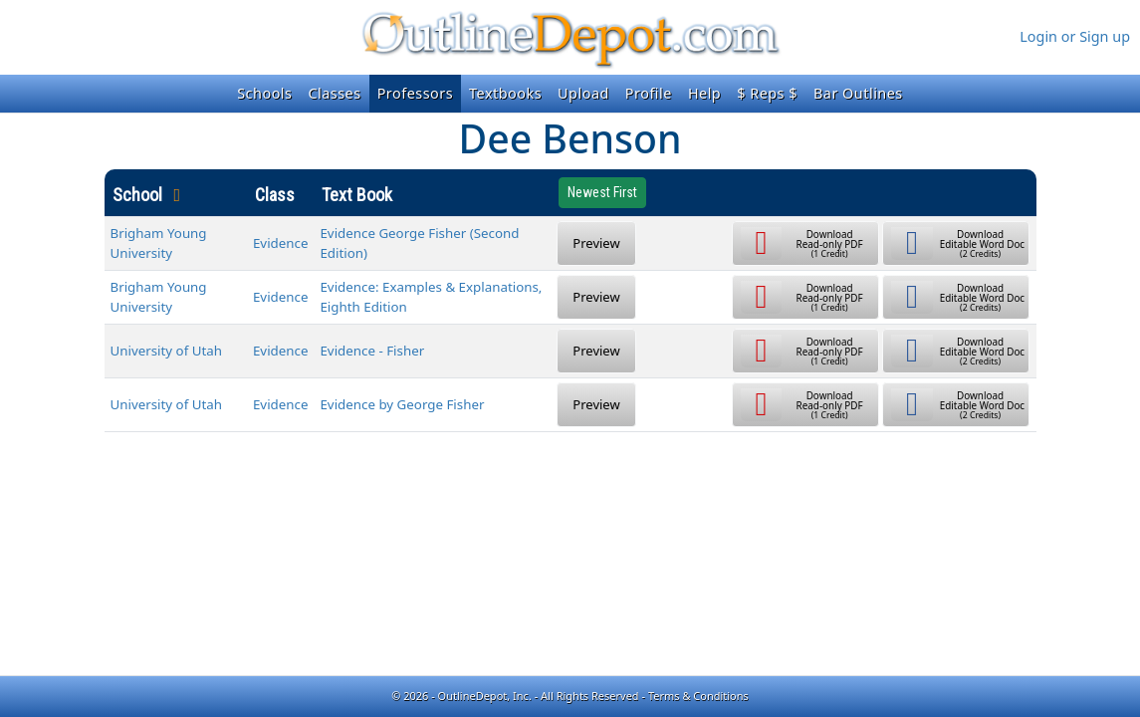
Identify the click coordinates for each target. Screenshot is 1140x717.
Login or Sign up (1075, 36)
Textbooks (505, 93)
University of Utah (167, 350)
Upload (583, 93)
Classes (334, 93)
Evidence (281, 243)
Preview (595, 243)
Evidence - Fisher (372, 350)
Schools (264, 93)
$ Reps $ (767, 93)
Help (704, 93)
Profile (648, 93)
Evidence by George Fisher (402, 404)
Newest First (602, 192)
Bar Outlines (858, 93)
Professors (415, 93)
